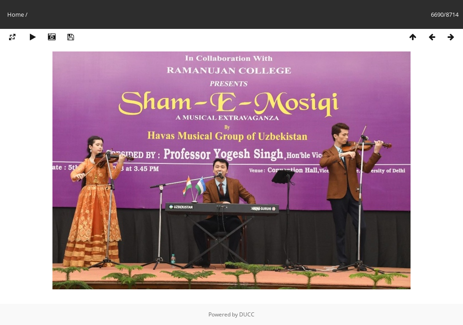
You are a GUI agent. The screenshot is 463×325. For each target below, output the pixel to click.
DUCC (247, 314)
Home (15, 14)
